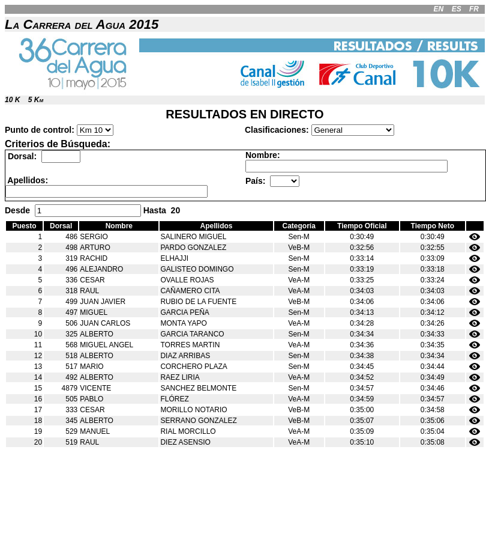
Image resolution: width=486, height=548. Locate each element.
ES (456, 9)
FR (474, 9)
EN (439, 9)
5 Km (35, 100)
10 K (12, 100)
